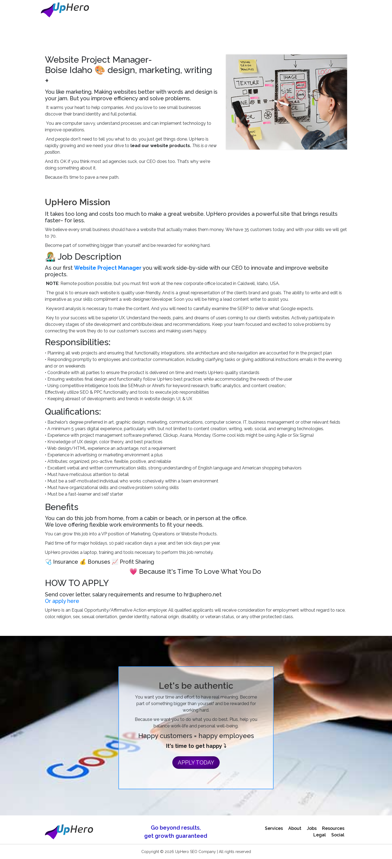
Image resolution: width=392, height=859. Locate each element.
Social (337, 834)
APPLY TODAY (196, 762)
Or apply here (62, 601)
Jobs (312, 828)
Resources (333, 828)
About (294, 828)
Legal (319, 834)
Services (274, 828)
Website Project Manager (108, 268)
